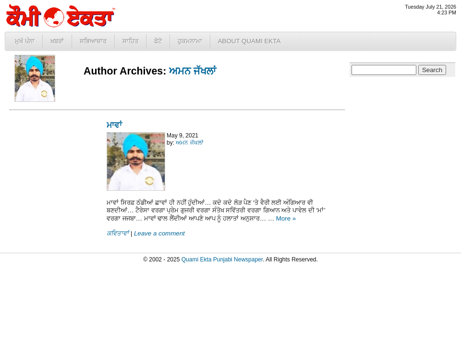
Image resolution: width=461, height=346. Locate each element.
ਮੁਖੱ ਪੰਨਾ (25, 41)
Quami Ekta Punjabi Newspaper (222, 259)
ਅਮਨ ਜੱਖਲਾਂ (192, 71)
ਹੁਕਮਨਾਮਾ (190, 41)
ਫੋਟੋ (158, 41)
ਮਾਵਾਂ (114, 125)
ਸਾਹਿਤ (130, 41)
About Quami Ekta (249, 41)
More (286, 218)
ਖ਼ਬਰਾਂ (57, 41)
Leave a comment (159, 233)
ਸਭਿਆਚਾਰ (93, 41)
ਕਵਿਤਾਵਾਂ (118, 233)
